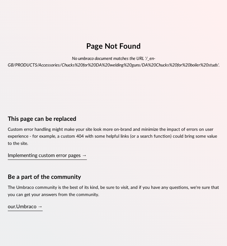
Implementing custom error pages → (47, 155)
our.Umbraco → (25, 206)
